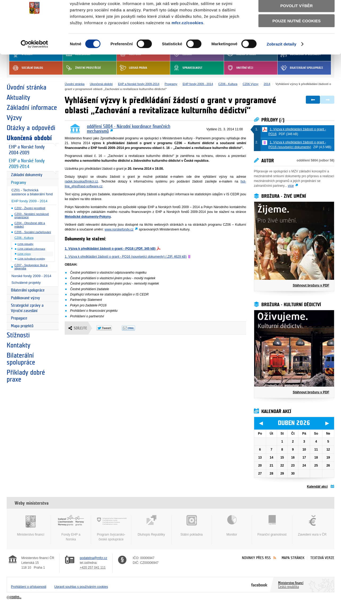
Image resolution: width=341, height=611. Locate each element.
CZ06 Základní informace (31, 249)
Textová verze (322, 558)
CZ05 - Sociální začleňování (32, 232)
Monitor (231, 525)
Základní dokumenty (26, 175)
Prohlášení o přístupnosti (28, 587)
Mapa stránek (293, 558)
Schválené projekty (26, 283)
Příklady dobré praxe (26, 376)
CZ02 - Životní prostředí (29, 208)
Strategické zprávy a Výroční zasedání (27, 308)
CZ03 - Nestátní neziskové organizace (31, 215)
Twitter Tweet (109, 328)
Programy (18, 183)
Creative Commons (14, 597)
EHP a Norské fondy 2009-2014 (26, 164)
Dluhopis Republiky (151, 525)
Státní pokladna (191, 525)
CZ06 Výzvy (24, 254)
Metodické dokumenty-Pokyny (88, 216)
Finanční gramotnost (272, 525)
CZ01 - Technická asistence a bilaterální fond (32, 192)
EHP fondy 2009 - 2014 (29, 201)
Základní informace (32, 107)
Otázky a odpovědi (31, 128)
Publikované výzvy (25, 298)
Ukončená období (29, 138)
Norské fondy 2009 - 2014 (31, 276)
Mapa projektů (22, 326)
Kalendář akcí (317, 486)
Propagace (19, 318)
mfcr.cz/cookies (187, 45)
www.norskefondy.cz (119, 229)
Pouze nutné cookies (297, 43)
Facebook (259, 584)
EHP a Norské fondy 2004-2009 (26, 150)
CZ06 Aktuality (25, 244)
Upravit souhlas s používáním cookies (81, 587)
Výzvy (14, 118)
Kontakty (18, 345)
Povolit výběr (296, 28)
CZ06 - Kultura (24, 237)
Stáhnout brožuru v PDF (311, 285)
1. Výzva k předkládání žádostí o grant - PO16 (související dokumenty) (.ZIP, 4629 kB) (125, 256)
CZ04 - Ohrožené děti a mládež (29, 224)
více (291, 186)
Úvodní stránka (26, 87)
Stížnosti (18, 335)
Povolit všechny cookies (296, 13)
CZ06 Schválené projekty (31, 258)
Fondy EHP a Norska (71, 528)
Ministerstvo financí (30, 525)
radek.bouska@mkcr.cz (81, 181)
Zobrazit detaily (282, 66)
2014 (267, 84)
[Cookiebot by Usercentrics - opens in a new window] (34, 67)
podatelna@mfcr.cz (93, 558)
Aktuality (18, 97)
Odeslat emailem (134, 328)
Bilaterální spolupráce (27, 290)
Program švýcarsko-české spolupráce (111, 528)
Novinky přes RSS (256, 558)
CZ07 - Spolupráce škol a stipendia (30, 267)
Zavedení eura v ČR (312, 525)
